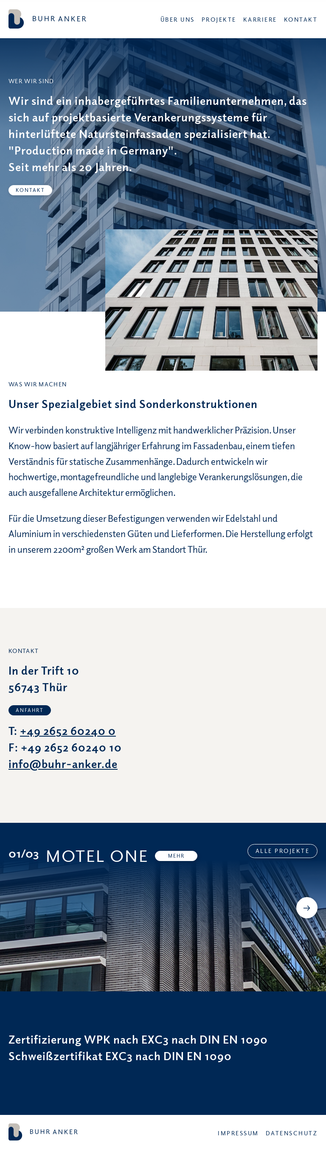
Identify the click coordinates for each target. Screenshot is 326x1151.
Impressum (238, 1133)
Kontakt (301, 19)
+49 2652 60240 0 (68, 730)
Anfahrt (30, 710)
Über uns (177, 19)
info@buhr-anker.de (63, 764)
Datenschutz (292, 1133)
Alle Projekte (283, 850)
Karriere (260, 19)
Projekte (219, 19)
